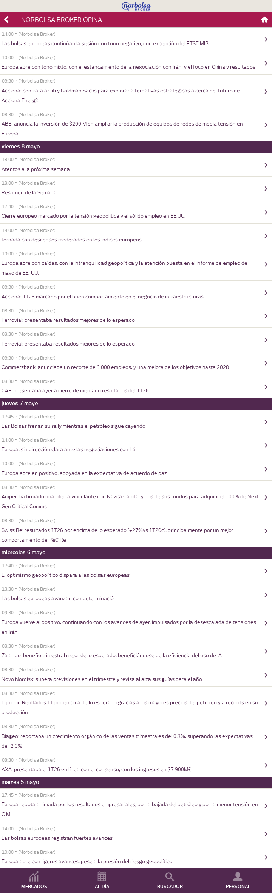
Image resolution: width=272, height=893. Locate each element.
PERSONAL (238, 886)
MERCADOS (34, 886)
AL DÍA (102, 886)
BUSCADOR (170, 886)
